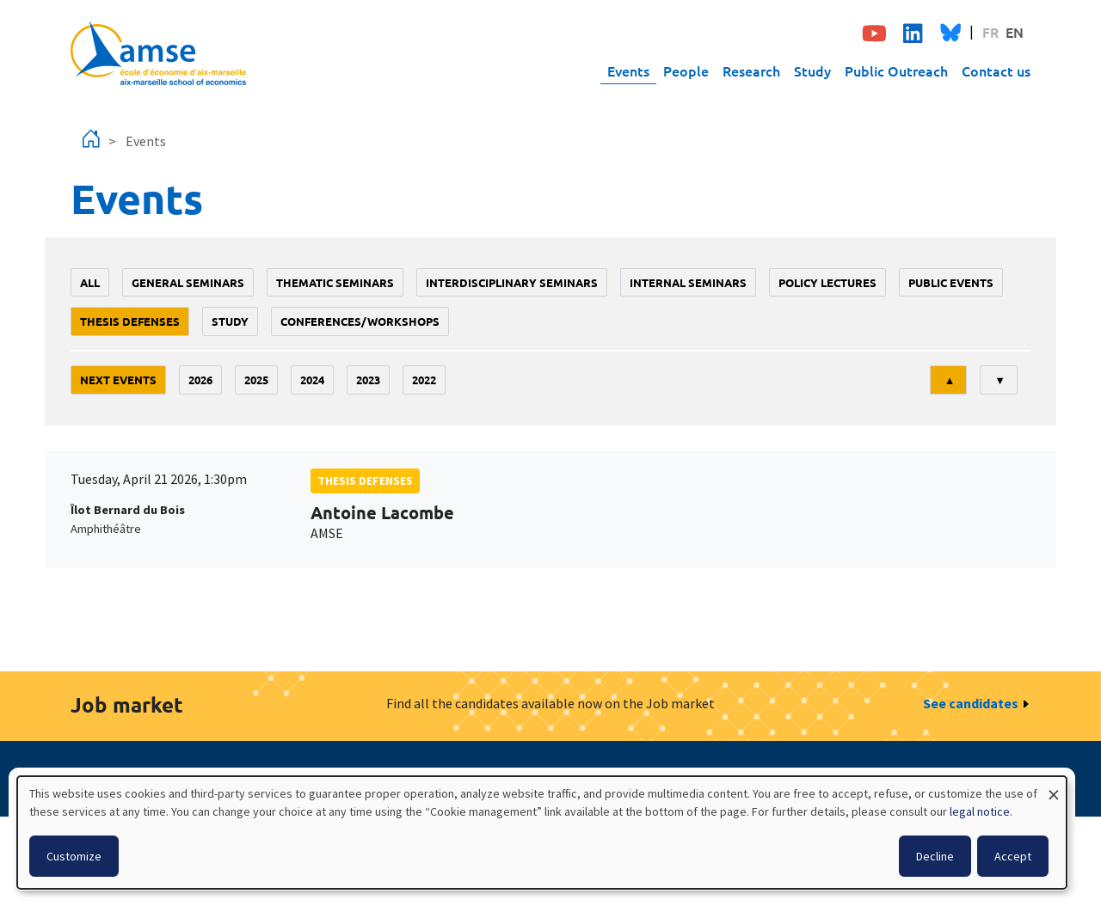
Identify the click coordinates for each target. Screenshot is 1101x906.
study (230, 321)
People (686, 70)
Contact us (996, 70)
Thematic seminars (335, 282)
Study (812, 70)
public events (950, 282)
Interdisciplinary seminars (512, 282)
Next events (118, 379)
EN (1015, 31)
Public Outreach (896, 70)
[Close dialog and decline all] (1054, 787)
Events (628, 70)
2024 (312, 379)
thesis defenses (130, 321)
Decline (935, 856)
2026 (200, 379)
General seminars (188, 282)
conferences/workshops (360, 321)
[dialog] (542, 832)
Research (751, 70)
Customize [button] (73, 856)
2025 (256, 379)
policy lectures (827, 282)
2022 (424, 379)
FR (990, 31)
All (90, 282)
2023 (368, 379)
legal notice (980, 811)
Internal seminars (688, 282)
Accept (1012, 856)
